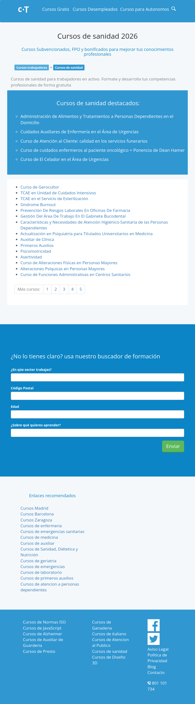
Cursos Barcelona (37, 514)
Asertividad (31, 257)
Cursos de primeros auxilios (46, 578)
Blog (152, 666)
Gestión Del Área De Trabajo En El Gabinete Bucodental (73, 216)
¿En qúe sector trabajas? (31, 369)
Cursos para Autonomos (144, 9)
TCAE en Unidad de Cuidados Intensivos (58, 193)
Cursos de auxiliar (37, 543)
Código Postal (22, 388)
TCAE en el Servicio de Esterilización (54, 198)
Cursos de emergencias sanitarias (52, 531)
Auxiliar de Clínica (37, 239)
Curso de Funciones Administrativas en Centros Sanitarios (75, 274)
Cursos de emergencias (42, 566)
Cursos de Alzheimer (42, 634)
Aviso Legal (158, 649)
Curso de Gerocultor (39, 187)
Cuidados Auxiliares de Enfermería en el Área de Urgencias (79, 132)
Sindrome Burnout (38, 204)
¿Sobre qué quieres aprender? (36, 425)
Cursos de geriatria (38, 560)
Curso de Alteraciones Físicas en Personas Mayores (68, 262)
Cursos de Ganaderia (102, 625)
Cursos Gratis (55, 9)
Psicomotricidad (35, 251)
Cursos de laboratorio (41, 572)
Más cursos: (29, 289)
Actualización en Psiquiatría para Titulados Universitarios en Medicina (86, 233)
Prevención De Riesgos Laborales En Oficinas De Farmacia (75, 210)
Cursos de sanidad (109, 651)
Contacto (156, 672)
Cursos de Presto (39, 651)
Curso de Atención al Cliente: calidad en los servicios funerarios (84, 141)
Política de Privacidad (157, 657)
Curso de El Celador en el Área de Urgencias (64, 159)
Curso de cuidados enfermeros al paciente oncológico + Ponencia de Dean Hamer (102, 150)
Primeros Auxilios (37, 245)
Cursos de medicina (39, 537)
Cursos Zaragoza (36, 520)
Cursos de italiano (109, 634)
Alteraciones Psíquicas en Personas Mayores (62, 268)
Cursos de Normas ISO (44, 622)
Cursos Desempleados (95, 9)
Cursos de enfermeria (41, 525)
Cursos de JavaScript (42, 628)
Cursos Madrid (34, 508)
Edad (15, 406)
